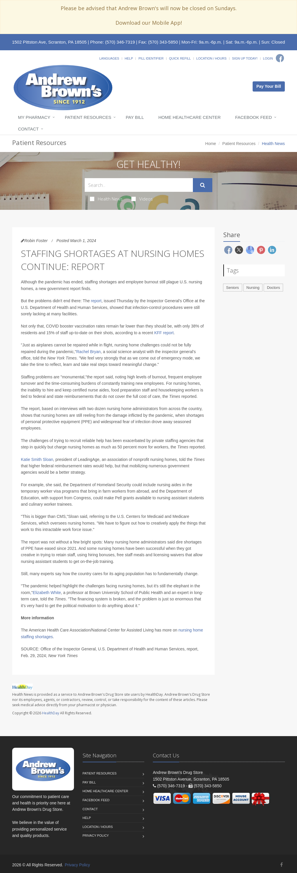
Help (129, 58)
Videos (142, 199)
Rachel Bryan (88, 351)
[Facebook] (280, 58)
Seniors (232, 287)
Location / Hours (211, 58)
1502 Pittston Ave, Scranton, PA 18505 (49, 42)
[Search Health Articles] (139, 185)
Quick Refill (180, 58)
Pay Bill (135, 117)
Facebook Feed (253, 117)
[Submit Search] (202, 185)
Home (210, 143)
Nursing (253, 287)
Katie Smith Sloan (37, 459)
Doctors (273, 287)
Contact (28, 128)
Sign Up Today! (245, 58)
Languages (109, 58)
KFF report (164, 332)
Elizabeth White (47, 592)
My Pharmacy (34, 117)
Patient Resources (88, 117)
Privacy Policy (96, 835)
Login (268, 58)
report (96, 300)
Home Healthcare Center (189, 117)
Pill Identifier (150, 58)
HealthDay (50, 713)
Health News (106, 199)
